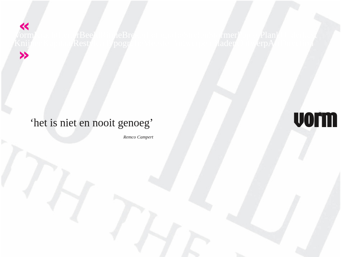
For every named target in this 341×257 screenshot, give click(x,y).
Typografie (123, 43)
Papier (248, 35)
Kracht (46, 35)
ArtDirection (291, 43)
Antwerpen (192, 43)
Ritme (111, 35)
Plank (270, 35)
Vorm (24, 35)
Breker (134, 35)
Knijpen (28, 43)
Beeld (89, 35)
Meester (157, 43)
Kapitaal (58, 43)
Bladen (224, 43)
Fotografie (164, 35)
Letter (68, 35)
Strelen (195, 35)
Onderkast (298, 35)
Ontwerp (252, 43)
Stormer (222, 35)
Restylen (88, 43)
